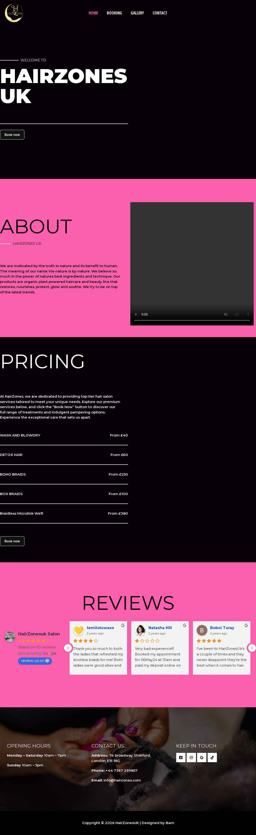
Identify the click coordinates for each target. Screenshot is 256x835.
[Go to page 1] (162, 678)
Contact (158, 13)
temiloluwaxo (100, 628)
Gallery (136, 13)
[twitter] (191, 757)
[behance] (212, 757)
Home (94, 13)
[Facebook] (180, 757)
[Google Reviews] (201, 757)
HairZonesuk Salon (39, 634)
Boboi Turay (222, 628)
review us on (35, 660)
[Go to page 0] (158, 678)
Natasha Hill (160, 628)
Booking (114, 13)
